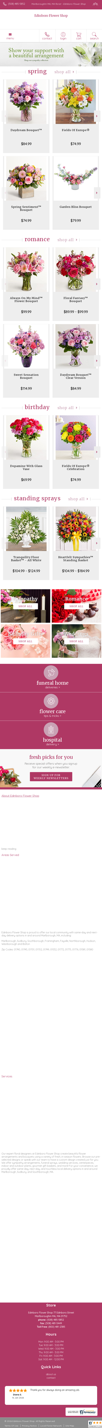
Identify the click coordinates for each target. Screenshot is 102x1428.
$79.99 (76, 220)
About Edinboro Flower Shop (20, 796)
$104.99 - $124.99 (26, 571)
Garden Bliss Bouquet (76, 207)
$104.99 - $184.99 (75, 571)
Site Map (69, 1425)
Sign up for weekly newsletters (51, 777)
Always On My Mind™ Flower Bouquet (26, 299)
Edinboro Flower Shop (51, 16)
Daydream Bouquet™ (26, 130)
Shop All (62, 72)
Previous (5, 116)
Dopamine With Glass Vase (26, 467)
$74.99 (76, 143)
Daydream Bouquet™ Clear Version (76, 376)
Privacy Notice (29, 1425)
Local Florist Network (51, 1425)
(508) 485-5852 (16, 3)
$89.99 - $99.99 (76, 311)
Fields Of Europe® (76, 130)
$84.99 (26, 143)
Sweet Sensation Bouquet (26, 376)
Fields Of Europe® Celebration (76, 467)
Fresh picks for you (51, 761)
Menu (10, 38)
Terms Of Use (11, 1425)
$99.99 (26, 311)
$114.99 (26, 388)
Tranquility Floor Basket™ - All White (26, 558)
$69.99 (26, 479)
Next (97, 116)
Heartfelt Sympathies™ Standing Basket (75, 558)
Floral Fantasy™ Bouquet (76, 299)
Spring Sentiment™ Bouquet (26, 208)
